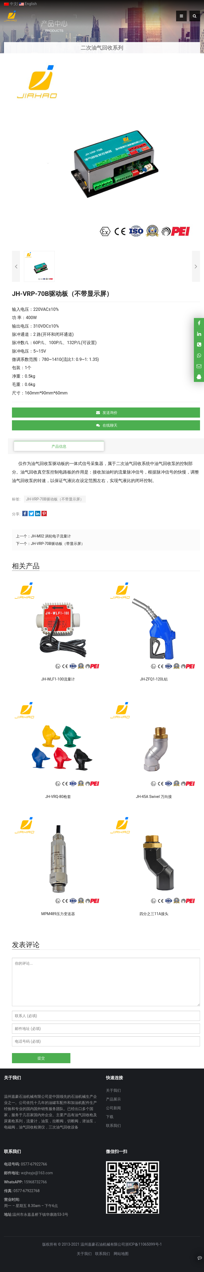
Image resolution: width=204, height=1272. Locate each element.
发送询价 (106, 412)
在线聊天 (106, 425)
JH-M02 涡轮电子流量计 (51, 536)
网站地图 (121, 1253)
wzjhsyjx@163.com (36, 1173)
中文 (10, 4)
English (28, 4)
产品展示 (113, 1099)
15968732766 (35, 1182)
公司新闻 (113, 1108)
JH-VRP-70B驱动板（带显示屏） (57, 543)
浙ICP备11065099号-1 (143, 1244)
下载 (109, 1117)
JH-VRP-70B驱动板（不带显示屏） (54, 499)
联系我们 (113, 1125)
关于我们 (113, 1090)
